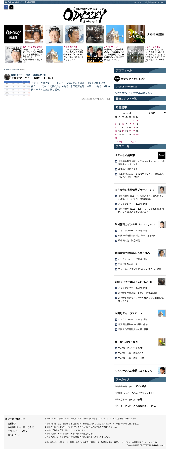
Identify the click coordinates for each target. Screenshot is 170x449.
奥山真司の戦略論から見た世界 (132, 253)
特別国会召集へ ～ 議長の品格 (132, 324)
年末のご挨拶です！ (128, 169)
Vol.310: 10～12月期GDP (130, 348)
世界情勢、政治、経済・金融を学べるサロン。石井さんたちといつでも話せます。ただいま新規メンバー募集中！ (155, 54)
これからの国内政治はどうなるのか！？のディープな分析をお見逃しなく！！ (73, 53)
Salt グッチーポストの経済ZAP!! (28, 75)
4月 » (133, 141)
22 (133, 131)
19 (123, 131)
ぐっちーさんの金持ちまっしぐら (133, 370)
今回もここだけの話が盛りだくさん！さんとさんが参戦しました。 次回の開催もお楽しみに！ (33, 54)
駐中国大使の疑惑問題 (129, 240)
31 (116, 138)
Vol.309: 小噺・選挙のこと (131, 353)
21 (130, 131)
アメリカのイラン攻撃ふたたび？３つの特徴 (139, 269)
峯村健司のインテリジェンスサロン (135, 224)
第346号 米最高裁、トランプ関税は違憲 (137, 292)
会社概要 (12, 423)
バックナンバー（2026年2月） (133, 204)
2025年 (13, 69)
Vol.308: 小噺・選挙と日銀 (131, 358)
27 (126, 134)
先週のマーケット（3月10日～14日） (33, 78)
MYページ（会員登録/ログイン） (149, 2)
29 (133, 134)
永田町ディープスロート (128, 313)
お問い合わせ (14, 435)
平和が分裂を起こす (128, 264)
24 (116, 134)
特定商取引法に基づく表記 (21, 427)
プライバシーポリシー (18, 431)
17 (116, 131)
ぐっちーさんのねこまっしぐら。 (137, 406)
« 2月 (119, 141)
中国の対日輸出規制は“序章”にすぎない (137, 235)
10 (116, 127)
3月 (18, 69)
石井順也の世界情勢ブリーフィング (135, 189)
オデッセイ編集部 (125, 155)
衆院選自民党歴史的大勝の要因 (133, 329)
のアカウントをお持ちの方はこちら (133, 93)
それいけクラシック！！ (136, 393)
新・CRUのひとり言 (126, 342)
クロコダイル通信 (132, 386)
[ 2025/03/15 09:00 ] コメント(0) (95, 99)
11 (119, 127)
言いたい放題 (130, 399)
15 (133, 127)
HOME (6, 69)
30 (137, 134)
